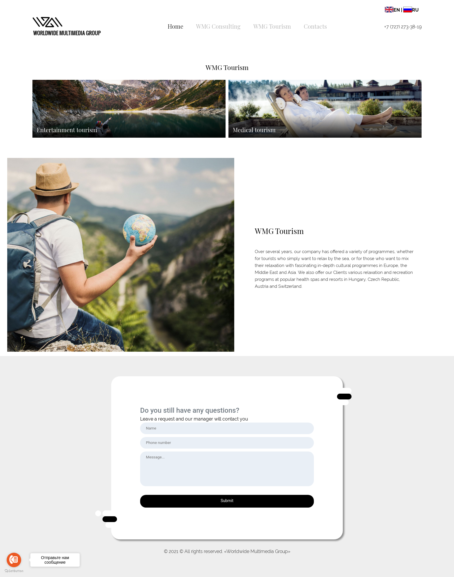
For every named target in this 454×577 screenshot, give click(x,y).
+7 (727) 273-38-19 (403, 27)
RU (411, 10)
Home (175, 26)
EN (392, 10)
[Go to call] (14, 560)
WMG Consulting (218, 26)
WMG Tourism (272, 26)
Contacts (315, 26)
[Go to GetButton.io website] (14, 571)
